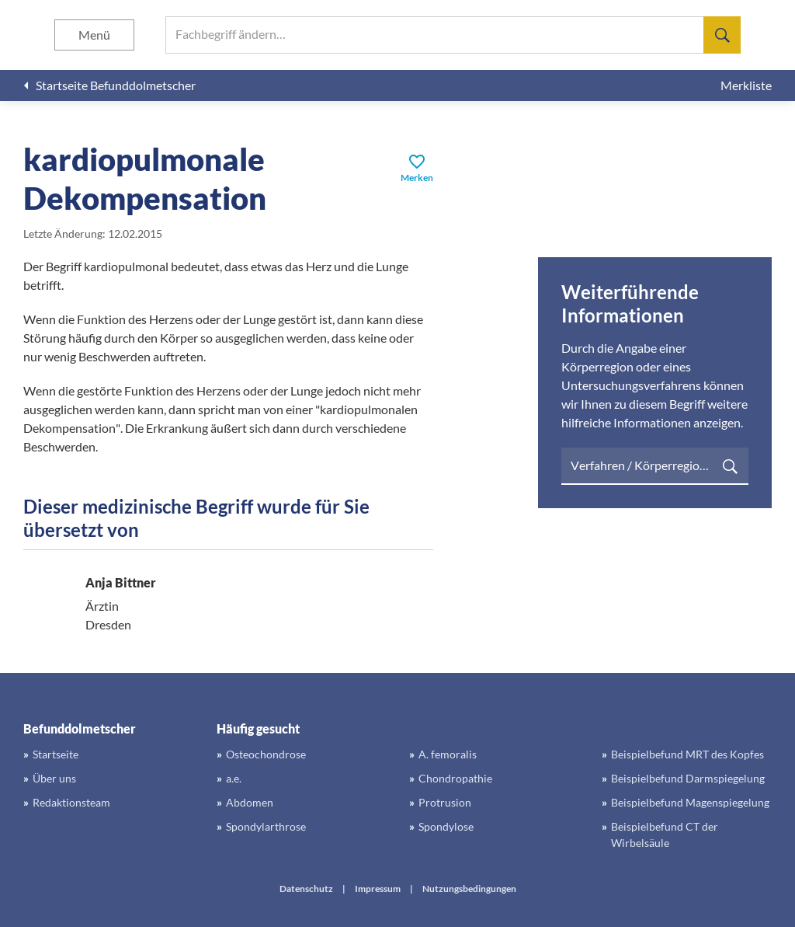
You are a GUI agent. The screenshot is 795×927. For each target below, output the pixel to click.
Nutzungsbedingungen (469, 888)
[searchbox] (453, 35)
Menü (94, 34)
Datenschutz (306, 888)
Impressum (378, 888)
